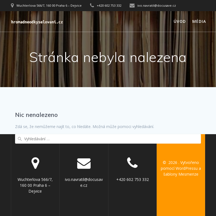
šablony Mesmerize (180, 174)
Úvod (180, 21)
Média (199, 21)
